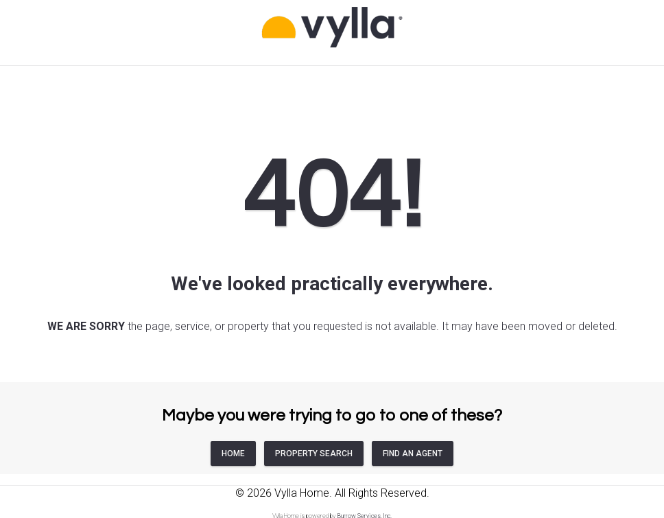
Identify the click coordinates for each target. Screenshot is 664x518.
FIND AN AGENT (412, 453)
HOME (233, 453)
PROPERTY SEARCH (314, 453)
